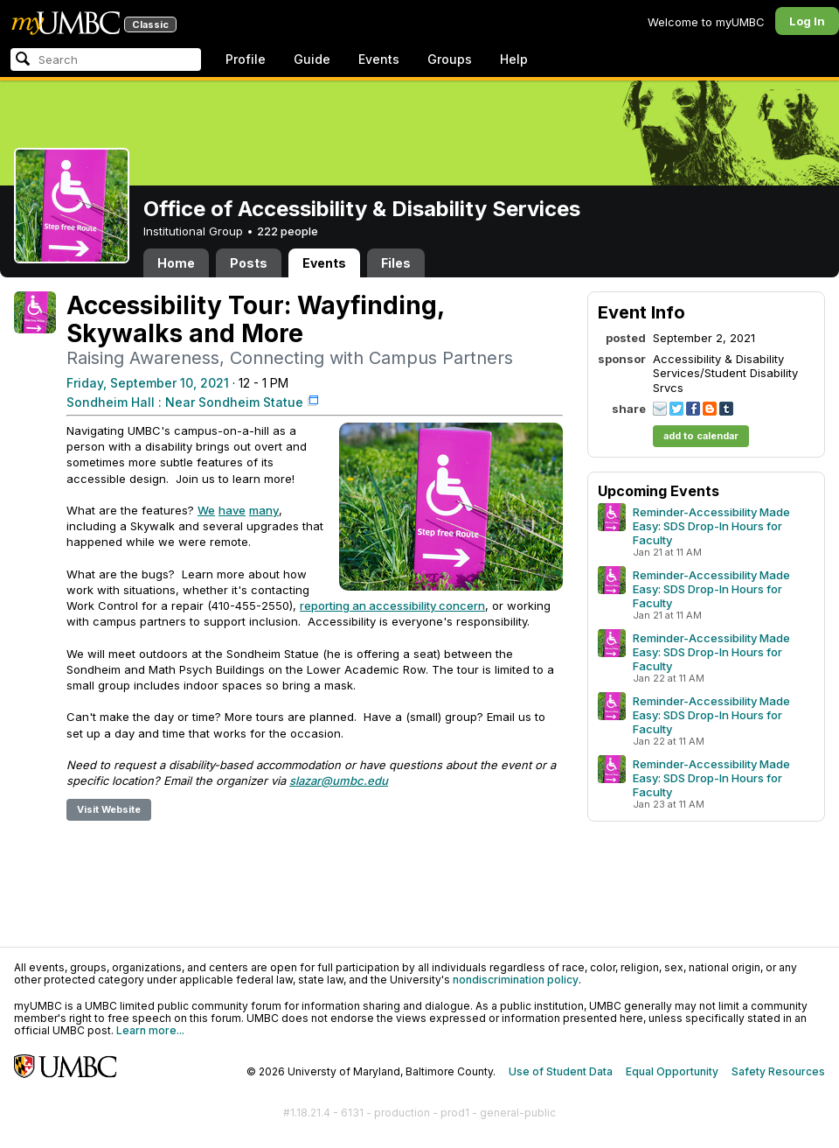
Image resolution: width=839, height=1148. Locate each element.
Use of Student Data (561, 1071)
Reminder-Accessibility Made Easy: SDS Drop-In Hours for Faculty (711, 526)
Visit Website (109, 809)
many (264, 510)
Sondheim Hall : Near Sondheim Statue (184, 402)
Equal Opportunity (672, 1071)
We (206, 510)
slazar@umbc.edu (338, 781)
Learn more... (150, 1030)
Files (396, 263)
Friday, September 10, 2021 (147, 382)
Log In (807, 21)
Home (176, 263)
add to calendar (700, 436)
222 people (287, 231)
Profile (245, 59)
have (232, 510)
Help (514, 59)
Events (378, 59)
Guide (312, 59)
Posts (248, 263)
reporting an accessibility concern (392, 605)
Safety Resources (778, 1071)
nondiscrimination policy (516, 979)
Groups (449, 59)
